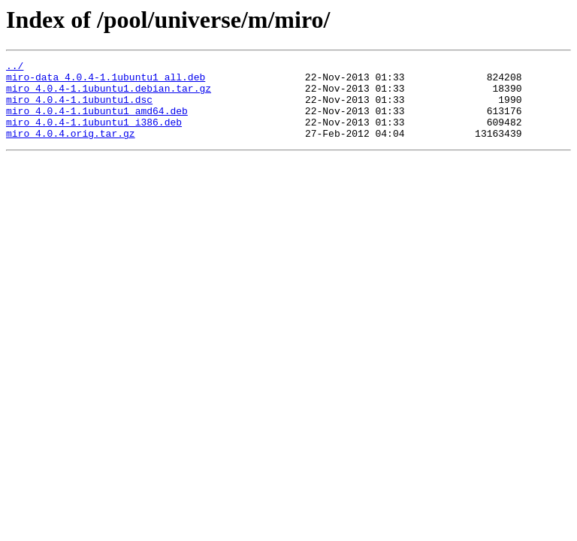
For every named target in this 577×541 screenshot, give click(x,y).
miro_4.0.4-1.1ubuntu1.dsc (79, 108)
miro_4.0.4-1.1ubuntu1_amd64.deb (97, 121)
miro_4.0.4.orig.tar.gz (70, 149)
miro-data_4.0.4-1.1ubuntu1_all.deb (105, 81)
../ (14, 67)
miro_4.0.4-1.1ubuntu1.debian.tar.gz (108, 94)
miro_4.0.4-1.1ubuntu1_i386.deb (94, 135)
